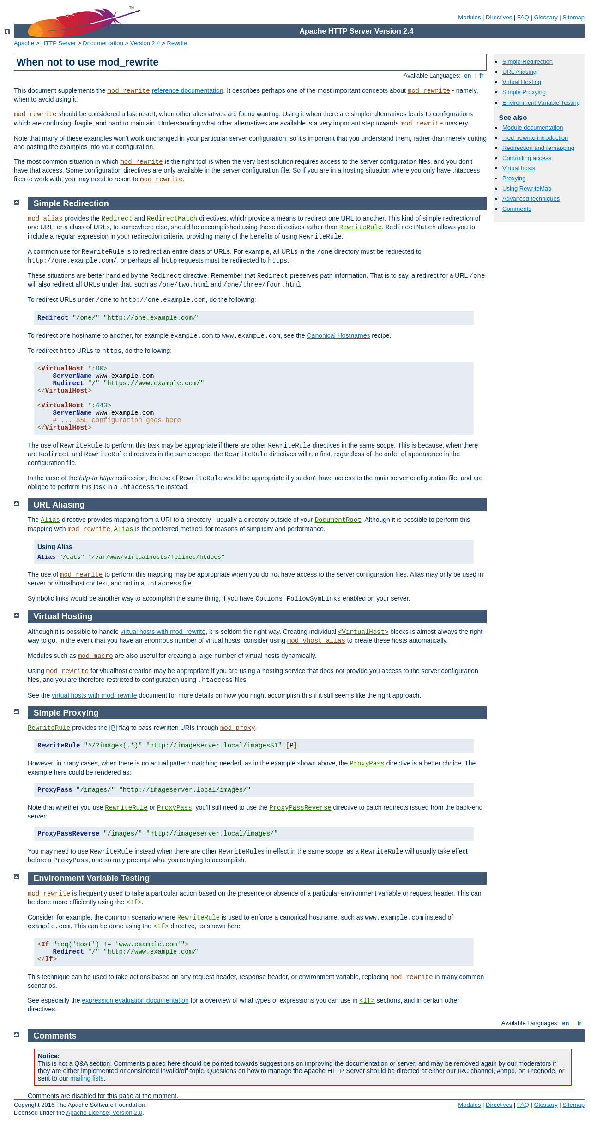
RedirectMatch (172, 218)
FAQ (523, 17)
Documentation (103, 43)
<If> (134, 902)
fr (482, 75)
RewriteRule (360, 227)
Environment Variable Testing (541, 102)
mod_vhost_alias (316, 641)
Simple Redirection (527, 61)
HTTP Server (58, 43)
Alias (50, 520)
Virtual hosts (518, 168)
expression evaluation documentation (135, 1000)
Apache (24, 43)
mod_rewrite (128, 91)
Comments (516, 208)
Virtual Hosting (521, 81)
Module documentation (532, 127)
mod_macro (95, 656)
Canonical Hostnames (338, 335)
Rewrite (177, 43)
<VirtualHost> (363, 632)
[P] (113, 727)
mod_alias (45, 218)
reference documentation (187, 90)
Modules (469, 17)
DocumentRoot (338, 520)
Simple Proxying (524, 92)
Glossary (545, 17)
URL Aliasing (519, 71)
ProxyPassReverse (300, 808)
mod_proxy (237, 728)
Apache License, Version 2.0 (104, 1112)
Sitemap (573, 17)
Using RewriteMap (526, 188)
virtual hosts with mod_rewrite (163, 631)
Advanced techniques (531, 198)
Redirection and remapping (538, 147)
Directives (499, 17)
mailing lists (86, 1078)
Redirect (117, 218)
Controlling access (526, 158)
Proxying (514, 178)
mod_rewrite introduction (535, 137)
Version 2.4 (145, 43)
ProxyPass (367, 763)
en (468, 75)
